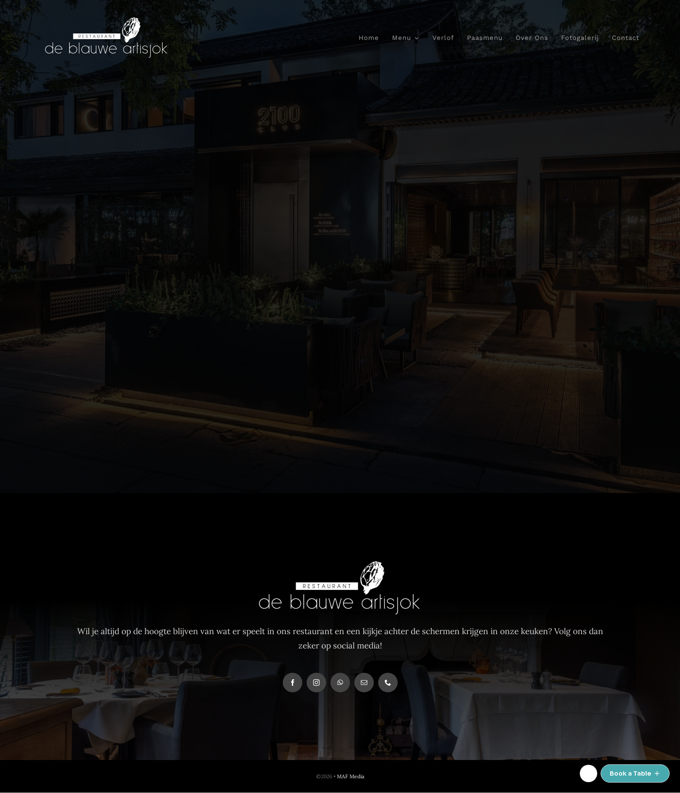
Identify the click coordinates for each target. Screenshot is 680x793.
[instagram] (316, 682)
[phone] (388, 682)
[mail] (364, 682)
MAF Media (350, 776)
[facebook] (292, 682)
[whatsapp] (340, 682)
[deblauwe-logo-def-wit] (107, 21)
